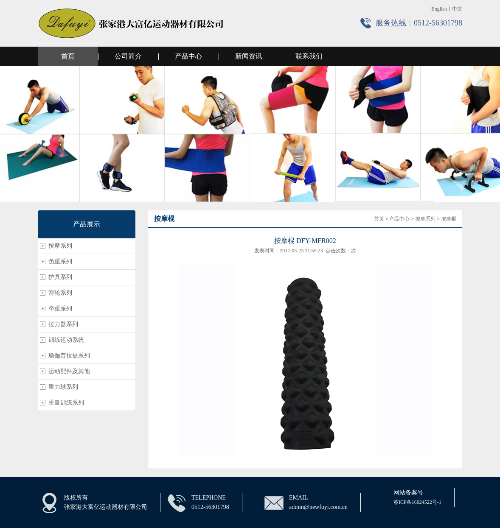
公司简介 (128, 56)
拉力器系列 (63, 324)
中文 (457, 9)
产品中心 (188, 56)
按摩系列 (60, 246)
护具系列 (60, 277)
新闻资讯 (248, 56)
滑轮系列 (60, 293)
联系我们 (309, 56)
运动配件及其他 (69, 371)
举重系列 (60, 308)
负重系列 (60, 261)
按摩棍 (448, 219)
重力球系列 (63, 387)
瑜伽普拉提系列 (69, 355)
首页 (68, 56)
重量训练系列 (66, 402)
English (439, 9)
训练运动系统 (66, 340)
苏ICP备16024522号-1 (417, 502)
